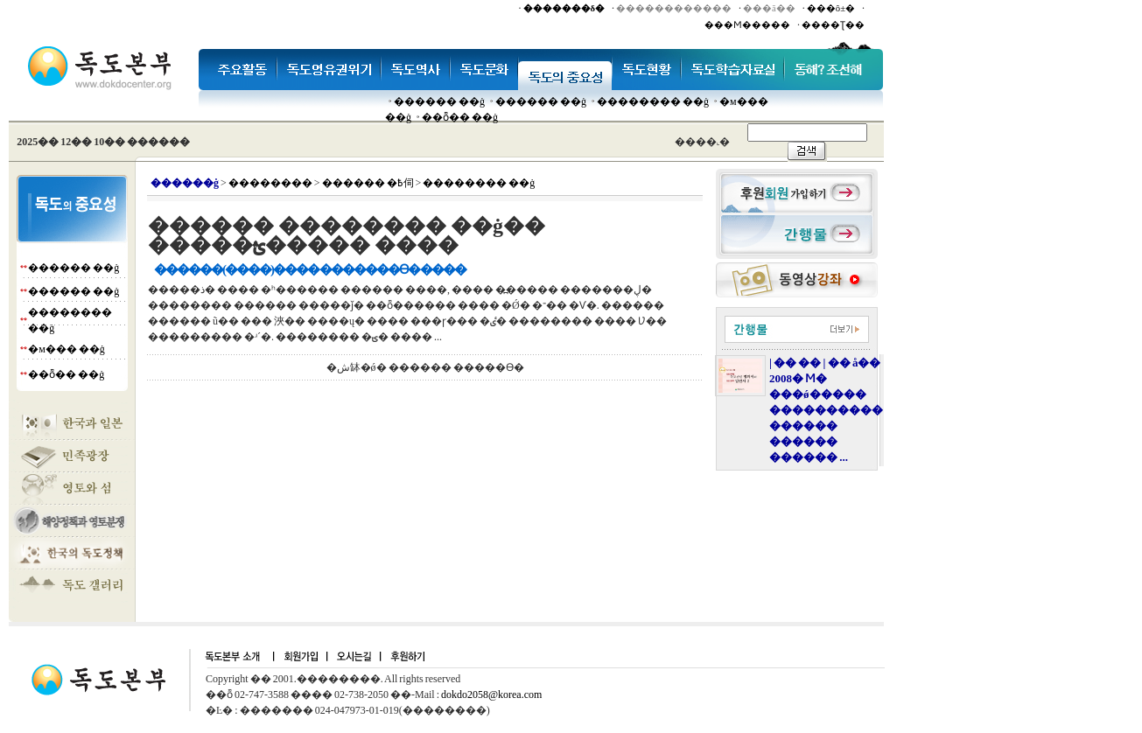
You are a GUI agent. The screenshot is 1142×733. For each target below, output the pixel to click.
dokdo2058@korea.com (491, 694)
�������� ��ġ (653, 101)
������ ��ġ (439, 101)
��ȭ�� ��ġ (460, 117)
